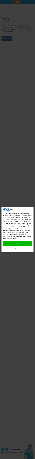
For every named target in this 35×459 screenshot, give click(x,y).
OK (17, 243)
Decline (17, 249)
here (23, 230)
